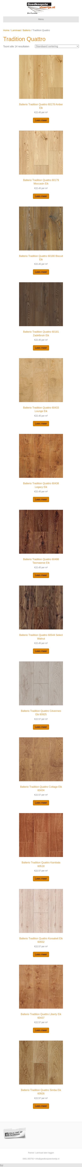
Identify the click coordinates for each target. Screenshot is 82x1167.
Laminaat (16, 30)
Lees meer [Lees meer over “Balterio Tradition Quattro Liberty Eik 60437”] (41, 1030)
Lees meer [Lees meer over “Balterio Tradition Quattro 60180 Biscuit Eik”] (41, 272)
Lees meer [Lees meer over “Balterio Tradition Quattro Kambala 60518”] (41, 878)
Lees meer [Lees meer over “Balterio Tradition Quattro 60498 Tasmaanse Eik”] (41, 575)
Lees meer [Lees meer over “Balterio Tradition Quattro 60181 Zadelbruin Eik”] (41, 348)
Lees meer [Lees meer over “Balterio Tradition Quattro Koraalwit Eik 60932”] (41, 954)
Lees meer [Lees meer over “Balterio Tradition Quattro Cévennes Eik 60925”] (41, 727)
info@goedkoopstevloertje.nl (47, 1159)
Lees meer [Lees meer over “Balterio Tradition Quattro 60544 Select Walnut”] (41, 651)
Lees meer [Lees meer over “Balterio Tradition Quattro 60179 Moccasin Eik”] (41, 196)
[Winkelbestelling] (57, 46)
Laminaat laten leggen (44, 1153)
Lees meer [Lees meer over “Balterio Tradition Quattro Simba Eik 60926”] (41, 1106)
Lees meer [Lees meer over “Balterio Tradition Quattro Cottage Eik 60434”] (41, 802)
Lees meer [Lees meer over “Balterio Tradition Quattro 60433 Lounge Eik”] (41, 423)
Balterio (27, 30)
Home (6, 30)
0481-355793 (28, 1159)
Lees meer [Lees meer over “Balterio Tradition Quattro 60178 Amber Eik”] (41, 120)
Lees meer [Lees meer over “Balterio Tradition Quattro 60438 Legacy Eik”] (41, 499)
